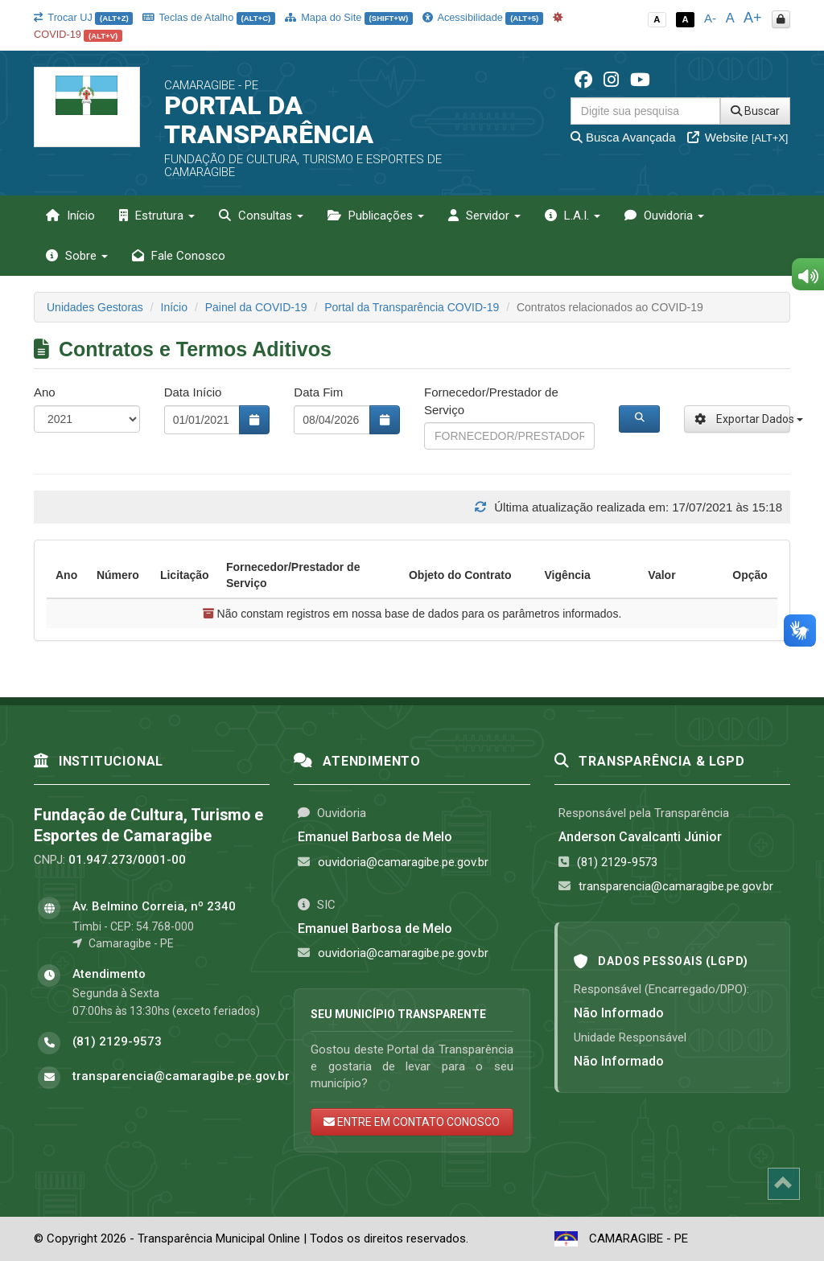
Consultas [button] (261, 215)
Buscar (755, 111)
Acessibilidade (482, 17)
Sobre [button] (77, 256)
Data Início (193, 392)
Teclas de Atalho (208, 17)
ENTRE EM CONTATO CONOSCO (411, 1121)
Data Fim (318, 392)
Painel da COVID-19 (256, 307)
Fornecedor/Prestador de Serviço (491, 400)
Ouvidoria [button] (664, 215)
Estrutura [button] (157, 215)
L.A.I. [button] (572, 215)
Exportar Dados (742, 419)
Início (70, 215)
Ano (45, 392)
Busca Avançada (623, 137)
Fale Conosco (178, 256)
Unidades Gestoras (95, 307)
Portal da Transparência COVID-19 (411, 307)
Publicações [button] (376, 215)
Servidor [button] (484, 215)
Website (738, 137)
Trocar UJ (83, 17)
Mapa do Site (349, 17)
